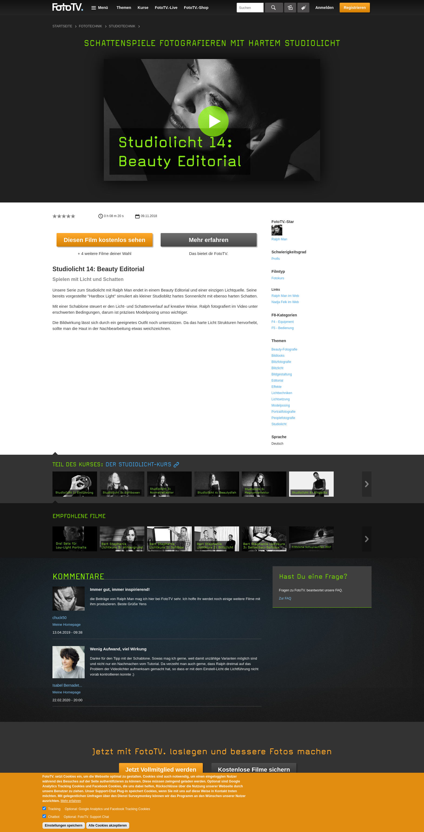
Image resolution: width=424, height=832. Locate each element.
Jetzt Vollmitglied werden (160, 769)
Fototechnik (90, 26)
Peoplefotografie (283, 418)
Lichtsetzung (280, 399)
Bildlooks (277, 356)
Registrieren (355, 7)
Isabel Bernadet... (67, 685)
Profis (275, 259)
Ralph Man (279, 239)
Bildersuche (290, 7)
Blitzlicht (277, 368)
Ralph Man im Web (285, 296)
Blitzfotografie (281, 362)
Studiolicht (278, 424)
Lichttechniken (281, 393)
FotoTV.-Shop (196, 7)
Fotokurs (277, 278)
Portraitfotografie (283, 412)
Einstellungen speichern (63, 825)
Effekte (276, 387)
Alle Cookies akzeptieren (108, 825)
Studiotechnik (122, 26)
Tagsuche (303, 7)
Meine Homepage (66, 625)
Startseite (62, 26)
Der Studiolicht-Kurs (138, 464)
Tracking (54, 809)
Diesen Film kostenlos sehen (104, 240)
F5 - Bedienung (282, 328)
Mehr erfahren (208, 240)
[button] (213, 121)
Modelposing (280, 405)
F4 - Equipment (282, 322)
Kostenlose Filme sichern (254, 769)
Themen (124, 7)
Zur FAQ (285, 598)
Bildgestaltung (281, 374)
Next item (367, 484)
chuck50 (59, 617)
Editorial (277, 380)
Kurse (143, 7)
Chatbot (53, 817)
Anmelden (324, 7)
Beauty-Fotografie (284, 349)
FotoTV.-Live (166, 7)
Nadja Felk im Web (285, 302)
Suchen (274, 7)
